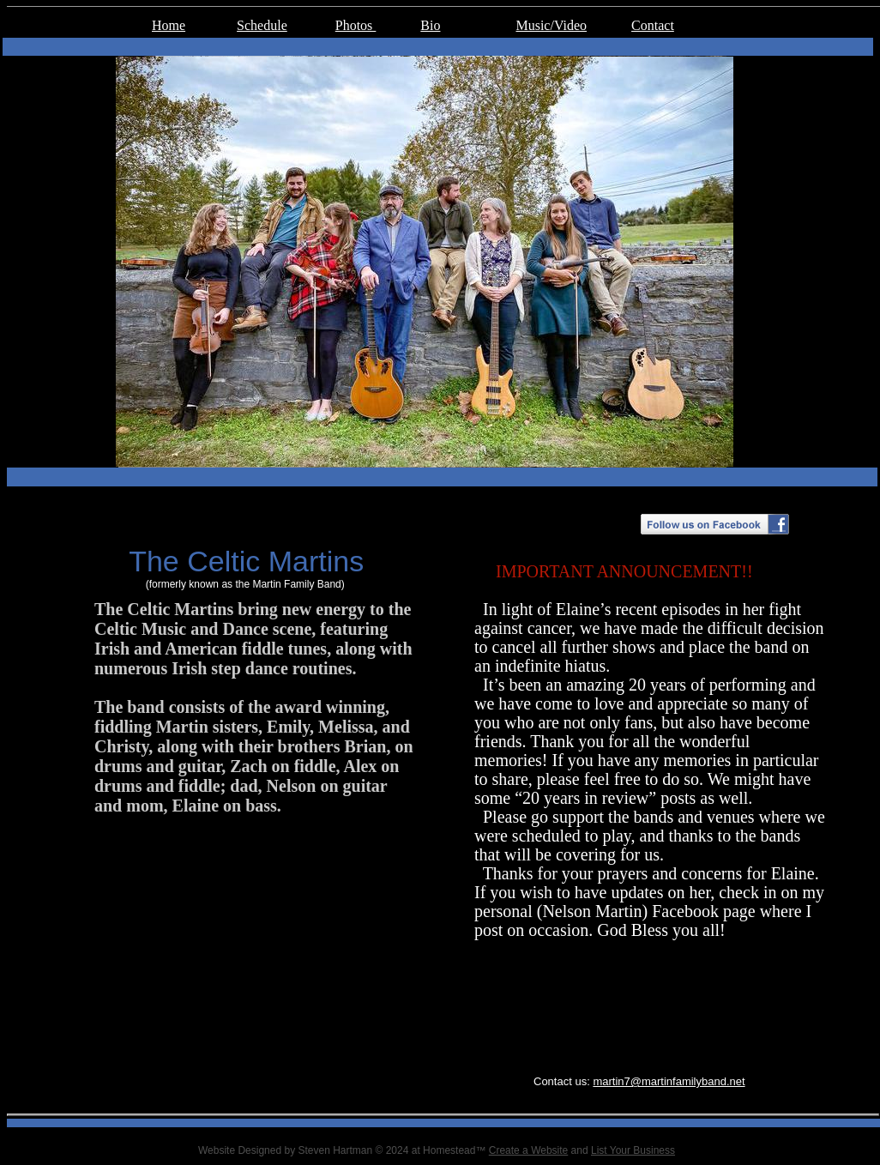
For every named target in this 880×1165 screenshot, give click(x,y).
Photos (356, 25)
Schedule (262, 25)
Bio (430, 25)
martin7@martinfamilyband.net (668, 1081)
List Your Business (633, 1150)
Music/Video (551, 25)
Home (168, 25)
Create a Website (529, 1150)
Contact (652, 25)
